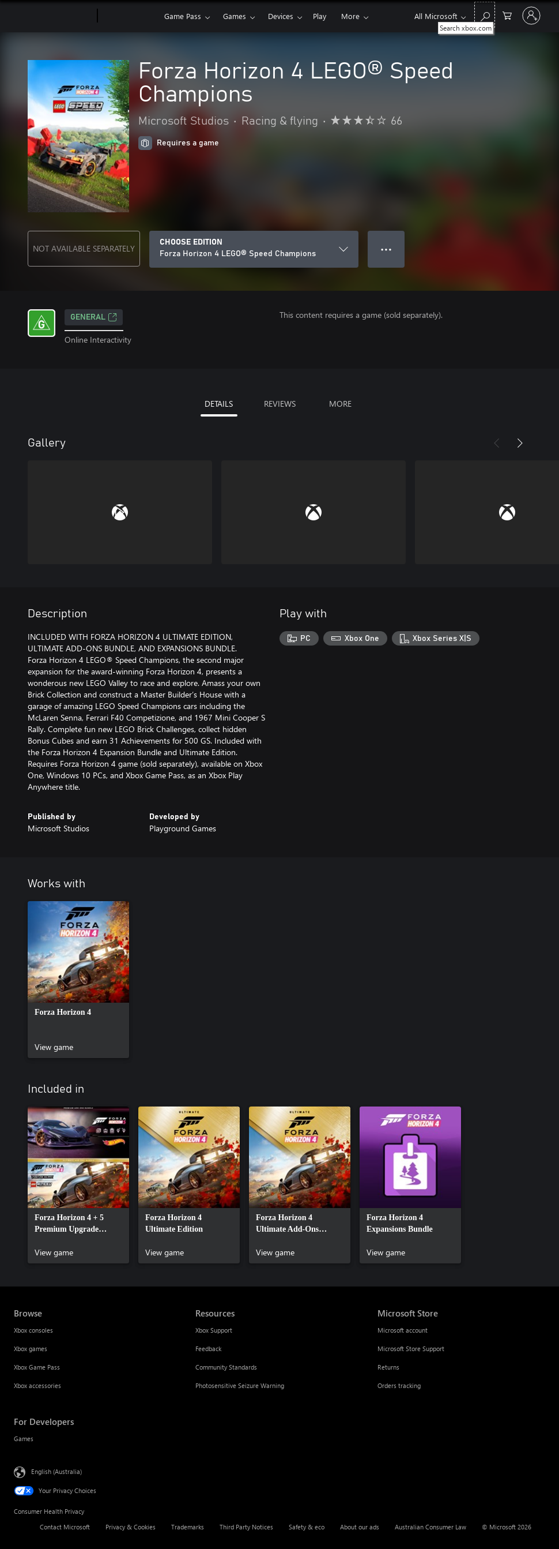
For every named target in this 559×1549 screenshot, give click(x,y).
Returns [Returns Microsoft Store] (388, 1367)
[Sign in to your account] (531, 15)
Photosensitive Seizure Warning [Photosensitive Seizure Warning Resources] (239, 1385)
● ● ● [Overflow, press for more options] (386, 249)
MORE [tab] (340, 403)
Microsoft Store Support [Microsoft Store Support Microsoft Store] (410, 1348)
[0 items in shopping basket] (507, 14)
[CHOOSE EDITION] (253, 249)
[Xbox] (129, 16)
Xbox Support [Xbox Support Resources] (213, 1330)
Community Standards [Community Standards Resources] (226, 1367)
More (350, 16)
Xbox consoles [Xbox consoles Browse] (33, 1330)
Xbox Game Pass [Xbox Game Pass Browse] (37, 1367)
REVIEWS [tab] (280, 403)
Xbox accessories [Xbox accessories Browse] (37, 1385)
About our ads (359, 1527)
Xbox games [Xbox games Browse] (30, 1348)
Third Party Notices (246, 1527)
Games (234, 16)
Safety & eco (306, 1527)
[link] (78, 979)
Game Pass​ (182, 16)
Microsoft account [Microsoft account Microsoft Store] (402, 1330)
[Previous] (496, 443)
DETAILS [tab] (219, 403)
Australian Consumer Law (430, 1527)
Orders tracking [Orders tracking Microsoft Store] (399, 1385)
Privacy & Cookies (130, 1527)
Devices (280, 16)
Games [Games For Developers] (23, 1438)
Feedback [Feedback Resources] (208, 1348)
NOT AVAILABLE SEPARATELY (84, 248)
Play (319, 16)
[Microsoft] (53, 16)
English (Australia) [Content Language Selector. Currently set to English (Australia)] (56, 1471)
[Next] (519, 443)
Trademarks (187, 1527)
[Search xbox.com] (484, 15)
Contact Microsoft (65, 1527)
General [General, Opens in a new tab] (93, 317)
